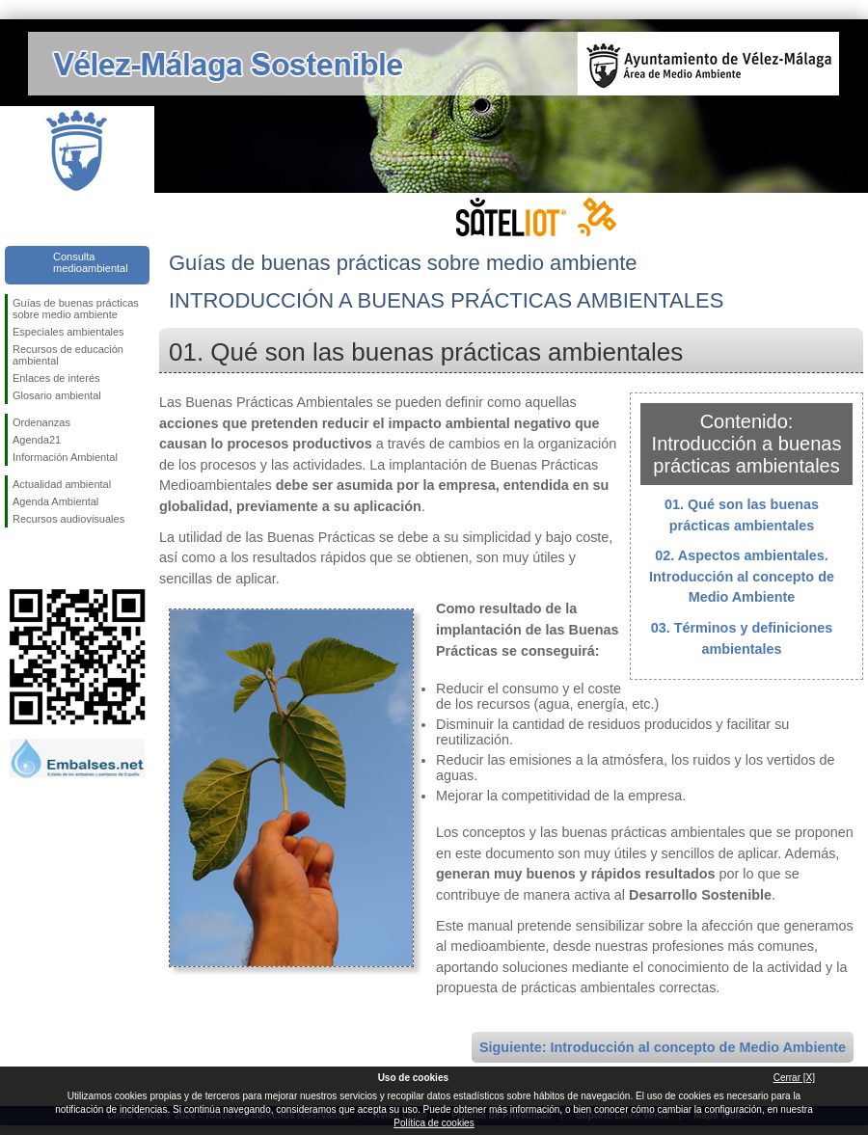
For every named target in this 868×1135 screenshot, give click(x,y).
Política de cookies (433, 1123)
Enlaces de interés (56, 378)
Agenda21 (37, 440)
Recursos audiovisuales (68, 519)
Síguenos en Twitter (48, 558)
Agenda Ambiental (55, 501)
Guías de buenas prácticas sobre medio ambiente (76, 308)
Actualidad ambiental (62, 484)
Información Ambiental (65, 457)
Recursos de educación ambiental (68, 354)
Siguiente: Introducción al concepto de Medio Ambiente (662, 1047)
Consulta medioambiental (90, 262)
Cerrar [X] (794, 1077)
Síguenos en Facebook (16, 558)
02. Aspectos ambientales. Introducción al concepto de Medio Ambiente (741, 576)
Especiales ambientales (68, 332)
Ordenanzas (41, 422)
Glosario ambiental (57, 395)
